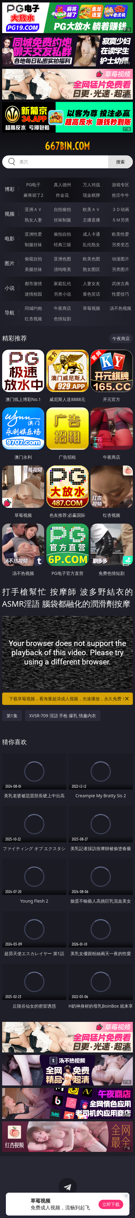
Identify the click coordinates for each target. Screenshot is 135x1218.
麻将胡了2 (33, 195)
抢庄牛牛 (120, 195)
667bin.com (67, 146)
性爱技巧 (120, 294)
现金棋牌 (91, 195)
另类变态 (120, 244)
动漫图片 (120, 259)
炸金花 (62, 195)
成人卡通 (91, 234)
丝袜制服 (62, 220)
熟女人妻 (33, 220)
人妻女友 (91, 283)
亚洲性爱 (33, 234)
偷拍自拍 (62, 234)
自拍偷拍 (62, 209)
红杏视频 (33, 319)
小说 (10, 287)
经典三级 (62, 244)
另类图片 (120, 269)
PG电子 (33, 185)
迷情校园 (33, 294)
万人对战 (91, 185)
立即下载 (111, 1204)
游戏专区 (120, 185)
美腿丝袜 (33, 269)
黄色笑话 (91, 294)
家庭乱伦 (62, 283)
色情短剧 (62, 319)
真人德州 (62, 185)
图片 (10, 263)
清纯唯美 (62, 269)
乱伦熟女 (91, 244)
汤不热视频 (120, 308)
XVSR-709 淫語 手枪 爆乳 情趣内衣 (62, 716)
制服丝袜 (33, 244)
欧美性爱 (120, 234)
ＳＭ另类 (120, 220)
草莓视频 (91, 308)
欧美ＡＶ (91, 209)
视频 (10, 213)
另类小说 (62, 294)
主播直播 (91, 220)
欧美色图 (91, 259)
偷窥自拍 (33, 259)
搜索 (120, 162)
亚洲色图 (62, 259)
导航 (10, 312)
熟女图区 (91, 269)
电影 (10, 238)
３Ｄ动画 (120, 209)
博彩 (10, 189)
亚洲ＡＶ (33, 209)
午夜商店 (62, 308)
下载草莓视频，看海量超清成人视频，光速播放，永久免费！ (69, 698)
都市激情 (33, 283)
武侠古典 (120, 283)
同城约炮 (33, 308)
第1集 (12, 716)
